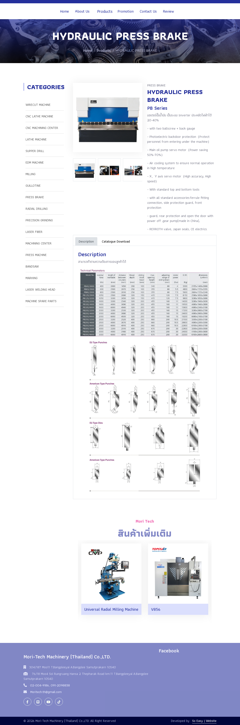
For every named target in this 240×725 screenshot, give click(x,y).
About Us (82, 11)
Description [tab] (86, 241)
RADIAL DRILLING (37, 208)
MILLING (30, 174)
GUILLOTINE (33, 185)
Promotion (126, 11)
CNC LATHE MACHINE (39, 116)
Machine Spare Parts (41, 301)
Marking (32, 278)
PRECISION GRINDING (39, 220)
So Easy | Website (204, 720)
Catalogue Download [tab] (116, 241)
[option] (85, 169)
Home (64, 11)
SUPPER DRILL (35, 150)
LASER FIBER (34, 231)
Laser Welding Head (40, 289)
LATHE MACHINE (36, 139)
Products (105, 11)
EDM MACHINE (35, 162)
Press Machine (36, 254)
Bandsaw (32, 266)
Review (168, 11)
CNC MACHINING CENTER (42, 127)
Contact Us (148, 11)
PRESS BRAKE (35, 197)
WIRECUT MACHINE (38, 104)
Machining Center (39, 243)
